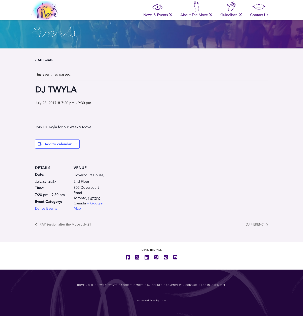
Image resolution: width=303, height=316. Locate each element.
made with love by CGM (151, 300)
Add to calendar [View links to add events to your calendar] (58, 144)
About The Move (132, 285)
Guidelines (154, 285)
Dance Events (46, 208)
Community (174, 285)
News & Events (107, 285)
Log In (205, 285)
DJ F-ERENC (255, 225)
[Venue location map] (133, 183)
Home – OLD (85, 285)
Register (220, 285)
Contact (191, 285)
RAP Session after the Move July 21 (65, 225)
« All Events (43, 60)
